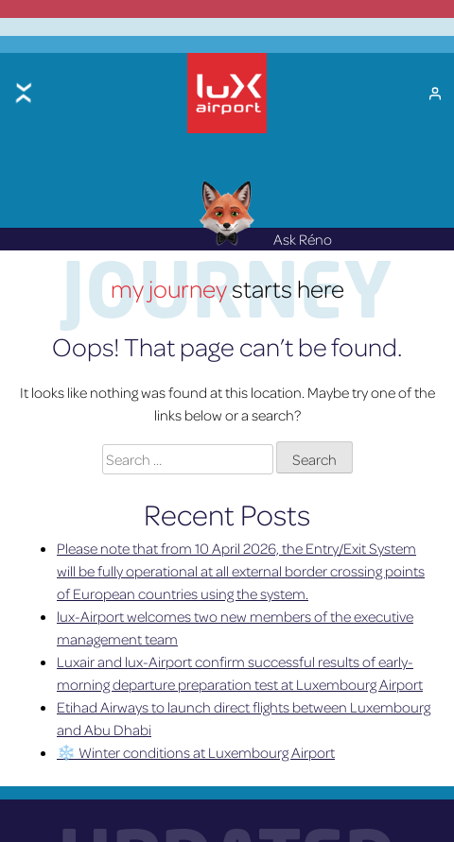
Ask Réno (265, 235)
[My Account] (435, 90)
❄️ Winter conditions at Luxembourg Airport (196, 747)
